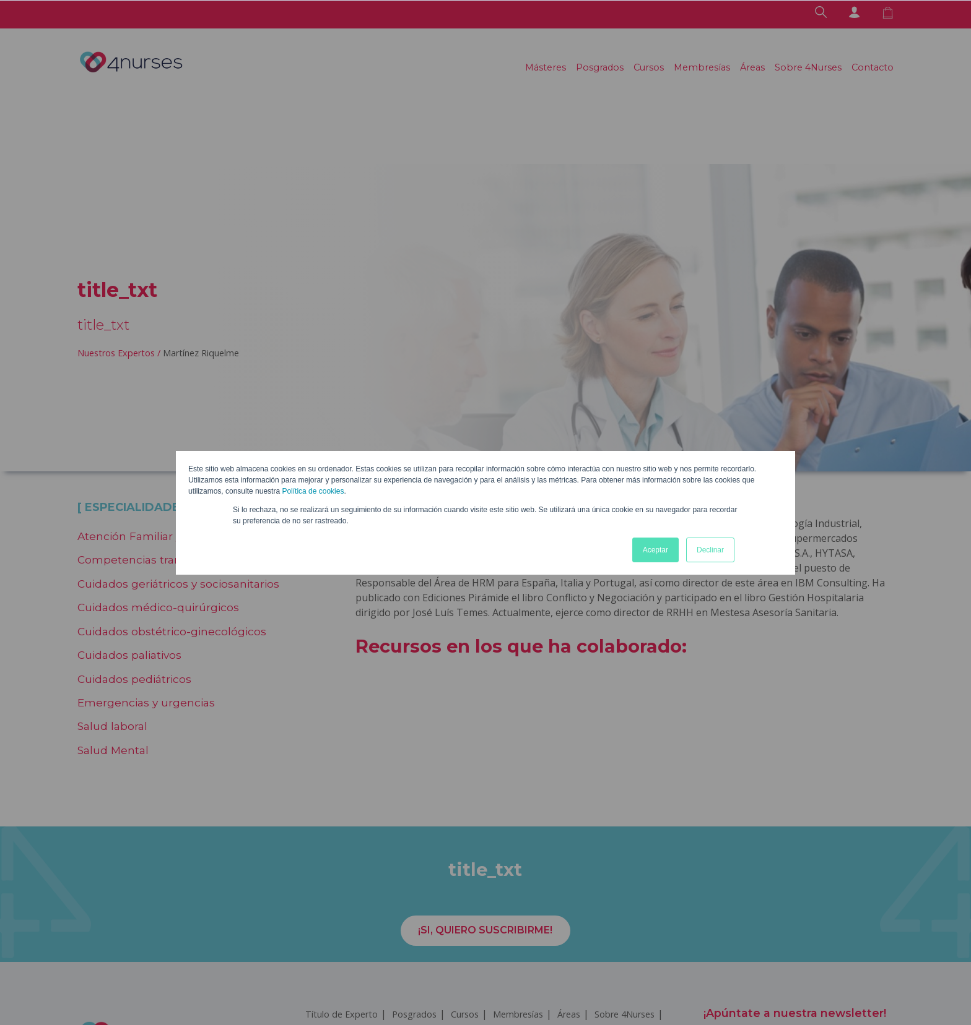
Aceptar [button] (655, 550)
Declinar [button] (710, 550)
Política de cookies (313, 491)
